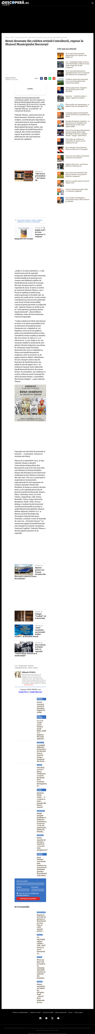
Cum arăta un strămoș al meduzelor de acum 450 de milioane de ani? (75, 140)
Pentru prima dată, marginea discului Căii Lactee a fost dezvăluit (76, 89)
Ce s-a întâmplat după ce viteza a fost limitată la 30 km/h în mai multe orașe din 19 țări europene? (77, 63)
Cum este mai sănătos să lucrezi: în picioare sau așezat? (77, 156)
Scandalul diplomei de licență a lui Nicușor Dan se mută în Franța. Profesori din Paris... (41, 748)
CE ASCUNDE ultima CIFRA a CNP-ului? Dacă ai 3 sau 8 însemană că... (41, 941)
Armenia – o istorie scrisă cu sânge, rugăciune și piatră (76, 96)
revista (17, 663)
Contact (69, 1007)
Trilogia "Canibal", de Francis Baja (40, 611)
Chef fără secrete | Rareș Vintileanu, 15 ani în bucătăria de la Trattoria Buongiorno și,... (42, 772)
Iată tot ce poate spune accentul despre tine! (77, 181)
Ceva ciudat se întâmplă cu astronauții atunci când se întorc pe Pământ (77, 199)
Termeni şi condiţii (47, 1007)
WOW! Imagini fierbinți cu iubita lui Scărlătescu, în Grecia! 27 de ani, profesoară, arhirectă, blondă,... (42, 818)
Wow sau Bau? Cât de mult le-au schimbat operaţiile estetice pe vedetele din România (41, 964)
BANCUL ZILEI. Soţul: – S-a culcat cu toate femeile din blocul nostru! (41, 795)
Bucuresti (30, 661)
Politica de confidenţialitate (21, 1007)
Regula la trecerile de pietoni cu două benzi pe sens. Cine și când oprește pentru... (41, 918)
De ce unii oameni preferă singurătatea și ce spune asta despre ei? (76, 55)
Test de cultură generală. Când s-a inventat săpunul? (77, 189)
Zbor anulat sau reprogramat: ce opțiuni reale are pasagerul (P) (77, 104)
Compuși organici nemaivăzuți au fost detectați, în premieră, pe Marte (78, 114)
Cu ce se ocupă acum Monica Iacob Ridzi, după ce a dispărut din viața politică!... (41, 725)
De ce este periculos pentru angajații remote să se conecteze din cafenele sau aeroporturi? (77, 72)
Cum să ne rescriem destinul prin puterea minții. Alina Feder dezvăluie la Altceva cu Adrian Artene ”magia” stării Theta (77, 132)
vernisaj (22, 663)
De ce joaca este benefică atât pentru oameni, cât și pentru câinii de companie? (76, 174)
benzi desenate (22, 661)
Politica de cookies (36, 1007)
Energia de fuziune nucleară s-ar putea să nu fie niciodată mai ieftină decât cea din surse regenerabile (77, 123)
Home (7, 37)
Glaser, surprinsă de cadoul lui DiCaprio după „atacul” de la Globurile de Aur (41, 988)
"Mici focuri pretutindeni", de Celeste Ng (40, 177)
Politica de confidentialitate (27, 889)
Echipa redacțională (60, 1007)
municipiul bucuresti (39, 661)
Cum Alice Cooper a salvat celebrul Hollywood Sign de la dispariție (29, 221)
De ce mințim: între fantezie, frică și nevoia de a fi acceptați (77, 148)
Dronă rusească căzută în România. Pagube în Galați (41, 702)
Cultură (12, 37)
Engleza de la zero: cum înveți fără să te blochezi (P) (76, 164)
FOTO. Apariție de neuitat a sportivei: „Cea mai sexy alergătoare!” (42, 839)
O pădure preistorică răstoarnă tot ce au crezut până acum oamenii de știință (78, 80)
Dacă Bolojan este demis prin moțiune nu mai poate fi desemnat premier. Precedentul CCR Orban (42, 862)
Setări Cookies (77, 1007)
